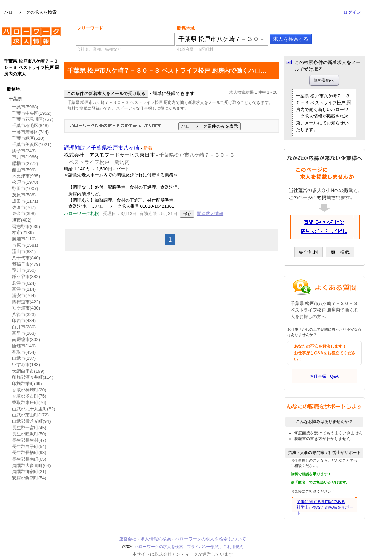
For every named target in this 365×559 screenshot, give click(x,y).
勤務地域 (186, 28)
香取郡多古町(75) (29, 396)
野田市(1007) (25, 188)
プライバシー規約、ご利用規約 (215, 546)
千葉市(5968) (25, 106)
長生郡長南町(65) (29, 459)
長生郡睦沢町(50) (29, 433)
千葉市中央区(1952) (32, 113)
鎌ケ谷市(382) (26, 276)
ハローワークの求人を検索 (31, 39)
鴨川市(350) (24, 270)
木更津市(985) (26, 175)
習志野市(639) (26, 226)
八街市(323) (24, 314)
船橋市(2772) (25, 163)
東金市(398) (24, 213)
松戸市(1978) (25, 182)
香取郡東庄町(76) (29, 402)
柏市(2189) (23, 232)
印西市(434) (24, 320)
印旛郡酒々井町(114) (32, 377)
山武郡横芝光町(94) (31, 421)
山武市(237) (24, 358)
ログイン (352, 12)
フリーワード (90, 28)
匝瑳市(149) (24, 345)
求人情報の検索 (155, 538)
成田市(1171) (25, 201)
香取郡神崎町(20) (29, 389)
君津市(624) (24, 283)
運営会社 (127, 538)
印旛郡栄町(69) (27, 383)
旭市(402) (21, 220)
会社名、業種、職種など (99, 49)
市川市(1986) (25, 156)
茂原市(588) (24, 194)
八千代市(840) (26, 257)
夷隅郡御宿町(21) (29, 471)
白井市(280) (24, 326)
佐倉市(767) (24, 207)
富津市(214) (24, 289)
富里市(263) (24, 333)
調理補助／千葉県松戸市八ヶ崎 (101, 148)
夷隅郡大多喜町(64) (31, 465)
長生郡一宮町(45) (29, 427)
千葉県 (15, 98)
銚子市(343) (24, 150)
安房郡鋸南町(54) (29, 477)
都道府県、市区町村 (195, 49)
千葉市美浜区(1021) (32, 144)
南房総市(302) (26, 339)
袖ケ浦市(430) (26, 308)
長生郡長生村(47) (29, 440)
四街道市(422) (26, 301)
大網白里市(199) (28, 371)
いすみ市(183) (26, 364)
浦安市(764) (24, 295)
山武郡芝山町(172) (30, 414)
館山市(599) (24, 169)
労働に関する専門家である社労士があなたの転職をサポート (325, 507)
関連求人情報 (210, 213)
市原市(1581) (25, 245)
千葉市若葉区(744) (30, 132)
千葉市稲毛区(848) (30, 125)
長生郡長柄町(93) (29, 452)
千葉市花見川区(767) (32, 119)
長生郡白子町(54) (29, 446)
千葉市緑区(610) (28, 138)
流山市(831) (24, 251)
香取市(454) (24, 352)
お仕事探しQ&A (324, 376)
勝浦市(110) (24, 238)
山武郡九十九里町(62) (33, 408)
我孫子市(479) (26, 264)
